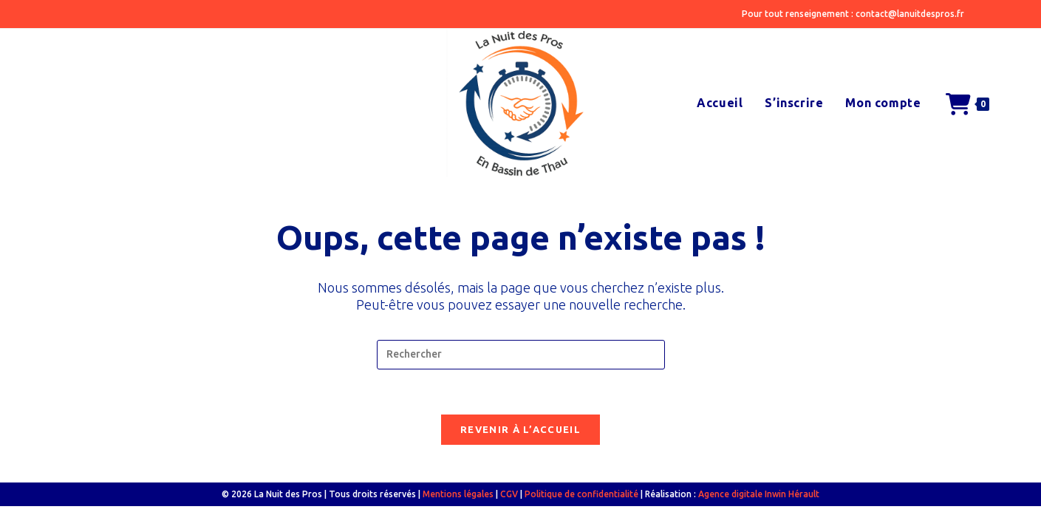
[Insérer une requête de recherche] (521, 354)
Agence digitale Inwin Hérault (758, 494)
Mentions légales (458, 494)
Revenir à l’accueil (520, 429)
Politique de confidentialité (581, 494)
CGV (509, 494)
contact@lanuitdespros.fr (910, 13)
